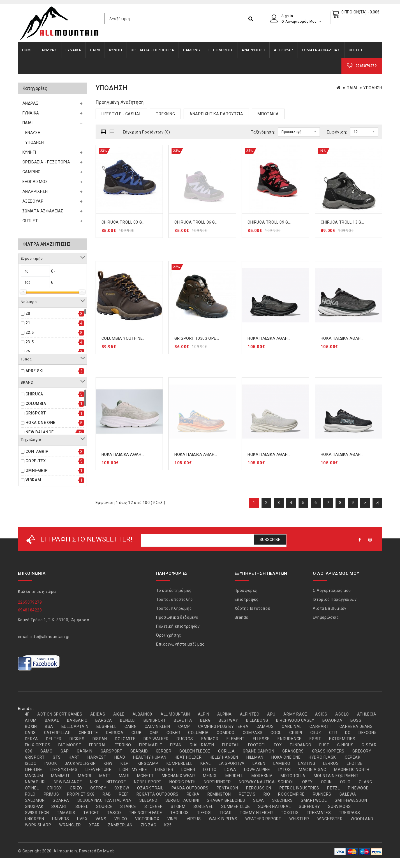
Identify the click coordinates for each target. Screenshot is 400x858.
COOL (275, 732)
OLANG (365, 782)
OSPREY (98, 788)
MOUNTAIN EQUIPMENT (336, 775)
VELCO (120, 819)
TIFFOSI (204, 812)
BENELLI (127, 720)
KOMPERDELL (180, 763)
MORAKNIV (261, 775)
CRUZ (315, 732)
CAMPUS (265, 726)
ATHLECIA (366, 714)
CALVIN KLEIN (157, 726)
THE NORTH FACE (145, 812)
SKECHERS (282, 800)
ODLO (345, 782)
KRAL (205, 763)
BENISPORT (155, 720)
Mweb (109, 851)
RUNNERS (322, 794)
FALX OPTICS (37, 745)
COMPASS (253, 732)
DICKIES (77, 739)
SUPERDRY (309, 806)
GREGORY (361, 751)
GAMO (46, 751)
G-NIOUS (345, 745)
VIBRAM (33, 480)
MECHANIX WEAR (178, 775)
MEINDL (210, 775)
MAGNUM (34, 775)
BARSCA (103, 720)
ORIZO (76, 788)
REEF (123, 794)
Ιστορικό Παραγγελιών (335, 599)
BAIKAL (52, 720)
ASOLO (342, 714)
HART (74, 757)
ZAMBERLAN (120, 825)
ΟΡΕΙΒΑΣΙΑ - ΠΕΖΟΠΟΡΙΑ (152, 50)
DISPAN (100, 739)
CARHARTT (320, 726)
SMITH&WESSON (351, 800)
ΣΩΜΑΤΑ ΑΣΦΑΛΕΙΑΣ (321, 50)
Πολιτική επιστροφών (178, 626)
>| (378, 502)
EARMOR (210, 739)
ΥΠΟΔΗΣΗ (34, 142)
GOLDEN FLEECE (194, 751)
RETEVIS (247, 794)
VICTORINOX (147, 819)
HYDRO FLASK (322, 757)
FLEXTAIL (231, 745)
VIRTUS (194, 819)
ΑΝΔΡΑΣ (49, 50)
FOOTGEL (257, 745)
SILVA (258, 800)
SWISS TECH (37, 812)
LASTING (306, 763)
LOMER (188, 769)
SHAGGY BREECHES (226, 800)
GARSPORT (111, 751)
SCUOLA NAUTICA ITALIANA (104, 800)
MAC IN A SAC (312, 769)
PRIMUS (51, 794)
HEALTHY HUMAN (150, 757)
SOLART (59, 806)
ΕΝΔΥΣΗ (33, 132)
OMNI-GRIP (37, 470)
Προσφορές (246, 590)
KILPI (125, 763)
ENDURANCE (289, 739)
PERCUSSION (258, 788)
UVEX (82, 819)
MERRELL (234, 775)
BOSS (355, 720)
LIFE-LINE (33, 769)
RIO (266, 794)
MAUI (124, 775)
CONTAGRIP (37, 451)
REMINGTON (219, 794)
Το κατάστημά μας (174, 590)
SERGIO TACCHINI (182, 800)
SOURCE (104, 806)
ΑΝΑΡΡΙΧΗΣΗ (253, 50)
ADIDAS (97, 714)
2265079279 (366, 66)
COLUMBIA (36, 403)
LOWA (230, 769)
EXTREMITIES (342, 739)
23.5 (30, 342)
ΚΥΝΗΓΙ (115, 50)
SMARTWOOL (314, 800)
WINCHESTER (330, 819)
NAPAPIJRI (35, 782)
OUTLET (356, 50)
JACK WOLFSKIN (80, 763)
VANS (101, 819)
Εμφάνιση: (337, 132)
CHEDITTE (88, 732)
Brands (241, 617)
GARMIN (85, 751)
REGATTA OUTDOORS (158, 794)
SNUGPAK (34, 806)
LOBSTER (164, 769)
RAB (107, 794)
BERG (205, 720)
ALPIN (203, 714)
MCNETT (145, 775)
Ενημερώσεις (326, 617)
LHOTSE (354, 763)
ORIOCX (54, 788)
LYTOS (284, 769)
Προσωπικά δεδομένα (177, 617)
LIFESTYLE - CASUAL (121, 114)
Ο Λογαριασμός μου (332, 590)
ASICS (321, 714)
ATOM (31, 720)
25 (28, 351)
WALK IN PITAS (223, 819)
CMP (154, 732)
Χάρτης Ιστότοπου (252, 608)
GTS (57, 757)
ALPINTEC (249, 714)
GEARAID (139, 751)
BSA (49, 726)
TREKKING (165, 114)
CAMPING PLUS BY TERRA (223, 726)
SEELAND (148, 800)
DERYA (31, 739)
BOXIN (31, 726)
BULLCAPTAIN (75, 726)
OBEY (307, 782)
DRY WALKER (156, 739)
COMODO (226, 732)
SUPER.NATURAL (274, 806)
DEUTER (54, 739)
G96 (29, 751)
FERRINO (123, 745)
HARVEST (96, 757)
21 (28, 323)
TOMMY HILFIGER (256, 812)
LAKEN (259, 763)
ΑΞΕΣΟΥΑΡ (283, 50)
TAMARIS (66, 812)
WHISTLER (299, 819)
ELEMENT (235, 739)
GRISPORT (36, 413)
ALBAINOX (143, 714)
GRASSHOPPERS (328, 751)
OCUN (326, 782)
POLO (30, 794)
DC (347, 732)
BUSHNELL (106, 726)
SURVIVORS (339, 806)
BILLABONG (257, 720)
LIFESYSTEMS (64, 769)
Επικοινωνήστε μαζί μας (180, 644)
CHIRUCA (34, 394)
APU (271, 714)
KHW (108, 763)
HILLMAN (254, 757)
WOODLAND (362, 819)
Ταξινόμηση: (263, 132)
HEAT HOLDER (188, 757)
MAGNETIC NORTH (351, 769)
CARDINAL (292, 726)
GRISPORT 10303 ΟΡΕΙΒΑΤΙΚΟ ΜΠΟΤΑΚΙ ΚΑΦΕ (218, 338)
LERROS (331, 763)
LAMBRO (281, 763)
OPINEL (32, 788)
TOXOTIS (290, 812)
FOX (278, 745)
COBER (173, 732)
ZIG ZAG (148, 825)
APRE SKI (35, 371)
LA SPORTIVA (232, 763)
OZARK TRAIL (150, 788)
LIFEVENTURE (98, 769)
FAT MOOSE (69, 745)
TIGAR (225, 812)
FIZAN (176, 745)
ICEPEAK (352, 757)
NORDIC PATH (182, 782)
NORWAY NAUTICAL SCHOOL (266, 782)
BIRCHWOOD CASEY (295, 720)
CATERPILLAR (57, 732)
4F (27, 714)
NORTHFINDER (217, 782)
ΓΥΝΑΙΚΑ (73, 50)
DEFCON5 (367, 732)
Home (27, 50)
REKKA (193, 794)
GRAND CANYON (258, 751)
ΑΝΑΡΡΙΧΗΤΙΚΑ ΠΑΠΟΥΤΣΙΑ (216, 114)
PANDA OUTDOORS (190, 788)
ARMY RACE (295, 714)
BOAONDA (332, 720)
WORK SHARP (38, 825)
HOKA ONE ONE (41, 422)
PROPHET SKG (81, 794)
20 (28, 313)
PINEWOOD (358, 788)
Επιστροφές (247, 599)
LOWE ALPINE (257, 769)
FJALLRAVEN (202, 745)
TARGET (91, 812)
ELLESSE (261, 739)
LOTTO (210, 769)
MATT (105, 775)
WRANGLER (70, 825)
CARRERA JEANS (356, 726)
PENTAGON (227, 788)
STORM (178, 806)
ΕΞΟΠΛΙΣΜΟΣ (221, 50)
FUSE (324, 745)
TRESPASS (349, 812)
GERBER (164, 751)
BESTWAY (228, 720)
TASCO (114, 812)
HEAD (119, 757)
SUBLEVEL (203, 806)
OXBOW (121, 788)
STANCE (128, 806)
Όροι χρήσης (168, 635)
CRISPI (295, 732)
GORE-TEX (36, 461)
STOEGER (153, 806)
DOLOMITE (125, 739)
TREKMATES (319, 812)
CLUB (136, 732)
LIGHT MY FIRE (133, 769)
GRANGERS (293, 751)
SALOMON (35, 800)
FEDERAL (98, 745)
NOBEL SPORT (147, 782)
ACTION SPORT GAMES (59, 714)
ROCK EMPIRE (291, 794)
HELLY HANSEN (224, 757)
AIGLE (118, 714)
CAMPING (191, 50)
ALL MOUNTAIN (175, 714)
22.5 (30, 332)
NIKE (94, 782)
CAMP (184, 726)
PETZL (333, 788)
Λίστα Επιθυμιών (329, 608)
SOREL (81, 806)
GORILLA (226, 751)
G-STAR (369, 745)
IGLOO (31, 763)
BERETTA (183, 720)
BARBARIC (77, 720)
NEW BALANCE (40, 432)
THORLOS (179, 812)
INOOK (51, 763)
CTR (333, 732)
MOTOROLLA (293, 775)
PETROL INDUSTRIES (299, 788)
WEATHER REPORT (263, 819)
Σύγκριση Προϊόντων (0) (146, 132)
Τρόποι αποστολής (174, 599)
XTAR (94, 825)
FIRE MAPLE (150, 745)
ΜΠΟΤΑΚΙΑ (268, 114)
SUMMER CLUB (235, 806)
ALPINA (224, 714)
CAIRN (130, 726)
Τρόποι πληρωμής (174, 608)
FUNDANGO (300, 745)
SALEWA (347, 794)
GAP (65, 751)
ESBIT (315, 739)
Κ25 (168, 825)
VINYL (173, 819)
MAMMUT (60, 775)
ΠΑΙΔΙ (95, 50)
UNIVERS (60, 819)
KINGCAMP (148, 763)
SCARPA (61, 800)
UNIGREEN (34, 819)
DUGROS (185, 739)
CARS (30, 732)
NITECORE (116, 782)
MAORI (84, 775)
